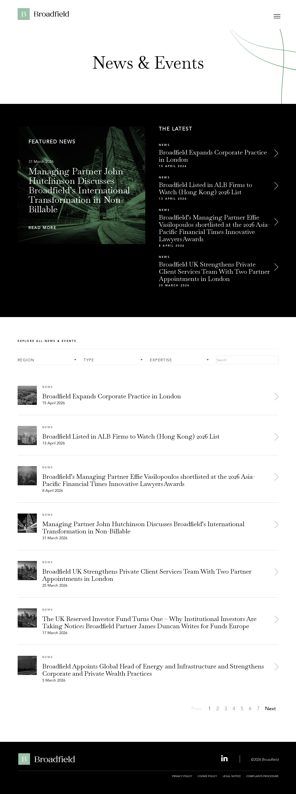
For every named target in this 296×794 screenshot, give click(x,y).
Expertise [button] (161, 360)
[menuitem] (182, 779)
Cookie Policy (207, 776)
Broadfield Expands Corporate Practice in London (213, 155)
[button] (81, 228)
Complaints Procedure (262, 776)
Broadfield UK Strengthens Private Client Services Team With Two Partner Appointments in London (214, 271)
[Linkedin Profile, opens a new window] (225, 759)
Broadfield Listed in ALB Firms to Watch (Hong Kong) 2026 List (205, 188)
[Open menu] (277, 17)
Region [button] (26, 360)
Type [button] (89, 360)
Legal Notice (232, 776)
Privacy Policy (182, 776)
